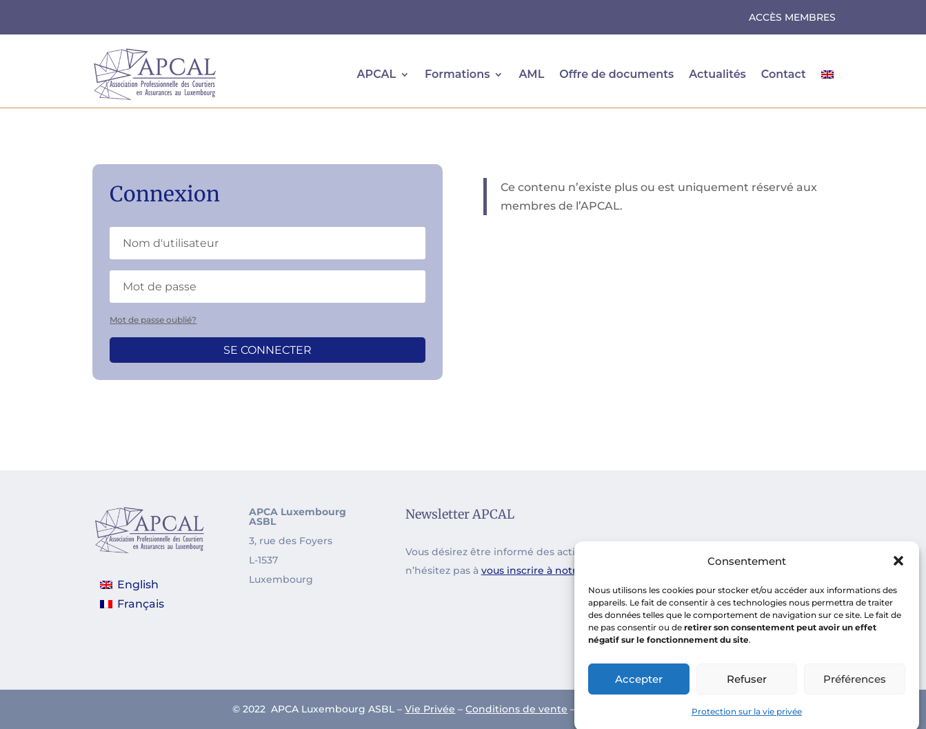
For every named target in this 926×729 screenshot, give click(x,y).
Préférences (854, 687)
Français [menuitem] (140, 603)
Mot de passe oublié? (153, 319)
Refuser (747, 687)
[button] (898, 570)
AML (531, 74)
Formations (457, 74)
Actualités (717, 74)
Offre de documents (616, 74)
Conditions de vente (516, 709)
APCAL (376, 74)
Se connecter (267, 350)
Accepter (639, 687)
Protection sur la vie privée (747, 720)
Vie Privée (430, 709)
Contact (783, 74)
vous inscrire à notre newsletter (560, 570)
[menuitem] (827, 74)
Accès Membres (792, 17)
